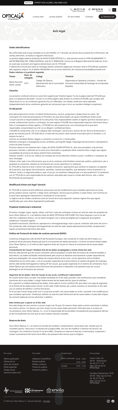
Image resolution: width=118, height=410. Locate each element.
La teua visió (38, 16)
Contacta (89, 16)
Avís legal (46, 401)
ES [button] (110, 10)
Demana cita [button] (107, 16)
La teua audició (55, 16)
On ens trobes (74, 16)
